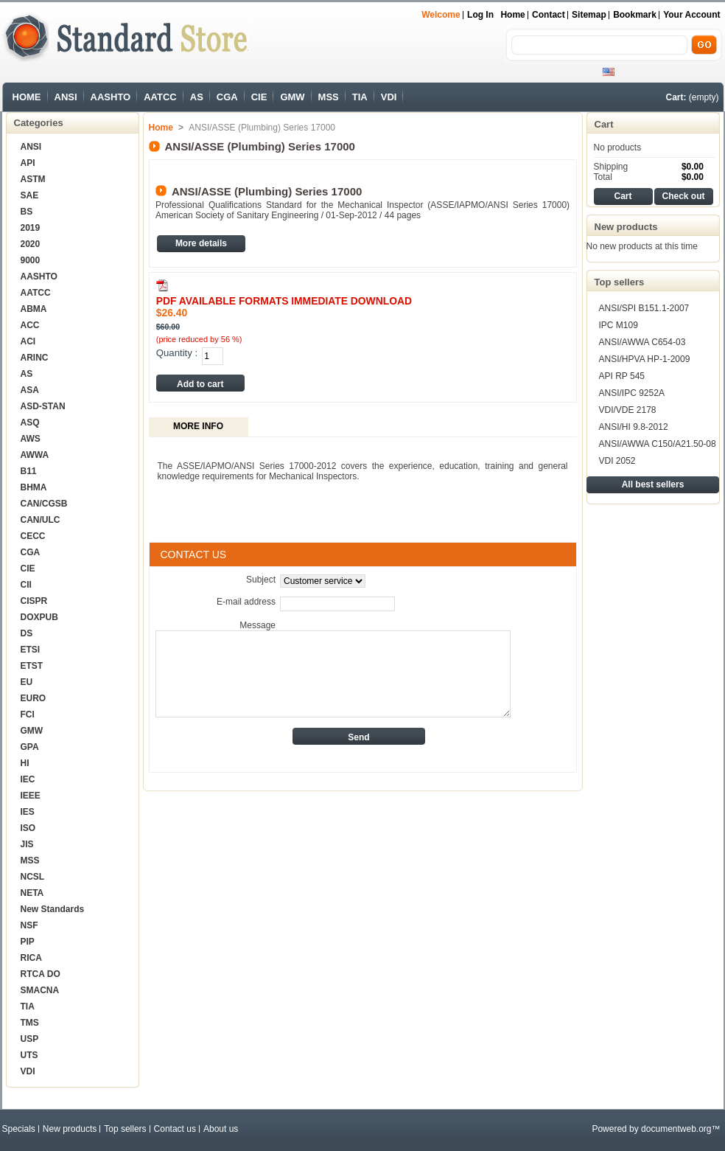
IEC (28, 779)
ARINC (35, 357)
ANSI (66, 96)
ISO (28, 828)
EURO (33, 698)
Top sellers (620, 282)
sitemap (589, 15)
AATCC (160, 96)
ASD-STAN (43, 406)
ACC (30, 325)
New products (626, 226)
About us (220, 1129)
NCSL (33, 877)
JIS (27, 844)
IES (28, 812)
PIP (28, 941)
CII (26, 585)
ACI (28, 341)
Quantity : (176, 352)
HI (25, 763)
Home (512, 15)
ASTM (33, 179)
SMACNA (40, 990)
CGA (227, 96)
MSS (328, 96)
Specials (18, 1129)
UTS (29, 1055)
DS (27, 633)
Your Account (691, 15)
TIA (360, 96)
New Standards (53, 909)
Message (257, 625)
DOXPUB (39, 617)
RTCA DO (40, 974)
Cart (604, 124)
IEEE (31, 795)
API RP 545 (622, 376)
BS (27, 211)
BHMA (34, 487)
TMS (30, 1023)
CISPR (34, 601)
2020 (31, 244)
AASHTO (111, 96)
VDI (389, 96)
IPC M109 (618, 325)
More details (201, 243)
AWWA (35, 455)
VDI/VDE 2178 (627, 410)
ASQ (30, 422)
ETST (32, 666)
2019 (31, 228)
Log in (480, 15)
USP (30, 1039)
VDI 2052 (617, 461)
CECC (33, 536)
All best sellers (653, 484)
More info (198, 426)
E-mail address (246, 602)
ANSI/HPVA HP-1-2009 (644, 359)
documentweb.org (676, 1129)
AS (196, 96)
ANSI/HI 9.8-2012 (633, 427)
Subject (261, 579)
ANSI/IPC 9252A (632, 393)
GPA (30, 747)
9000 (31, 260)
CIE (259, 96)
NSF (29, 925)
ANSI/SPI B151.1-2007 (644, 308)
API (28, 163)
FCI (28, 714)
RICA (31, 958)
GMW (292, 96)
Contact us (175, 1129)
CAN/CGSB (44, 503)
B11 (29, 471)
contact (548, 15)
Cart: (675, 97)
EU (27, 682)
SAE (30, 195)
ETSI (31, 649)
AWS (31, 439)
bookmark (634, 15)
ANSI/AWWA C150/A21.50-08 (657, 444)
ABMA (34, 309)
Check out (683, 196)
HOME (27, 96)
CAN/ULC (40, 520)
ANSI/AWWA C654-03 (642, 342)
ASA (30, 390)
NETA (32, 893)
